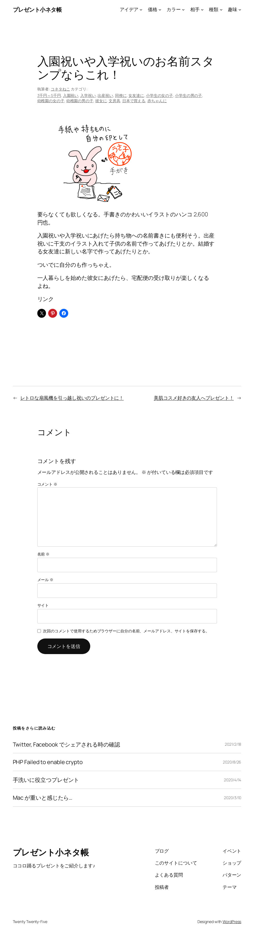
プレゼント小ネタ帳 (37, 9)
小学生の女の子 (159, 95)
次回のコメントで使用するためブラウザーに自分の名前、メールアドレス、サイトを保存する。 (126, 630)
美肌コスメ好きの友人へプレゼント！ (194, 398)
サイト (43, 605)
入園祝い (71, 95)
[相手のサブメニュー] (202, 9)
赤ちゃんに (157, 100)
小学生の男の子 (188, 95)
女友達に (136, 95)
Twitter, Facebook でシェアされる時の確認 (66, 744)
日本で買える (133, 100)
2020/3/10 (232, 797)
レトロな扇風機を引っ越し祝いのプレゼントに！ (72, 398)
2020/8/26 (232, 762)
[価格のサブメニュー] (159, 9)
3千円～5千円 (49, 95)
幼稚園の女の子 (50, 100)
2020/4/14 (232, 779)
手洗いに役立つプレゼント (46, 780)
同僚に (121, 95)
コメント (47, 484)
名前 (43, 554)
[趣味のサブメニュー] (239, 9)
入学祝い (88, 95)
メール (45, 579)
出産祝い (105, 95)
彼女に (101, 100)
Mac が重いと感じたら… (43, 797)
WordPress (232, 921)
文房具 (114, 100)
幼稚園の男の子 (79, 100)
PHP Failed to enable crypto (48, 762)
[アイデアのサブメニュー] (141, 9)
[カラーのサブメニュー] (183, 9)
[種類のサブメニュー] (221, 9)
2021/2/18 (233, 744)
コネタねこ (60, 89)
